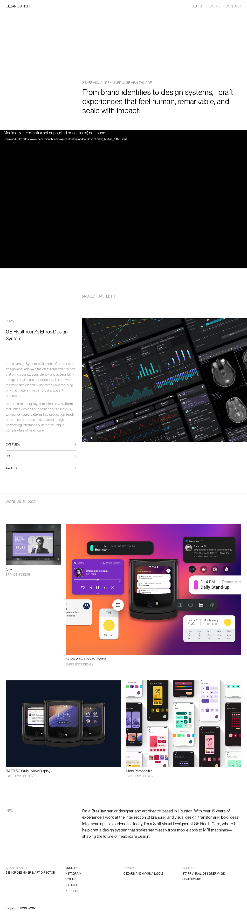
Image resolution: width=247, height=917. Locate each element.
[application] (123, 199)
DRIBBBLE (72, 891)
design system (115, 830)
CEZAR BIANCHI (18, 6)
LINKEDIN (71, 868)
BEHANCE (71, 885)
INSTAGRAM (73, 873)
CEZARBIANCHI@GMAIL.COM (143, 873)
